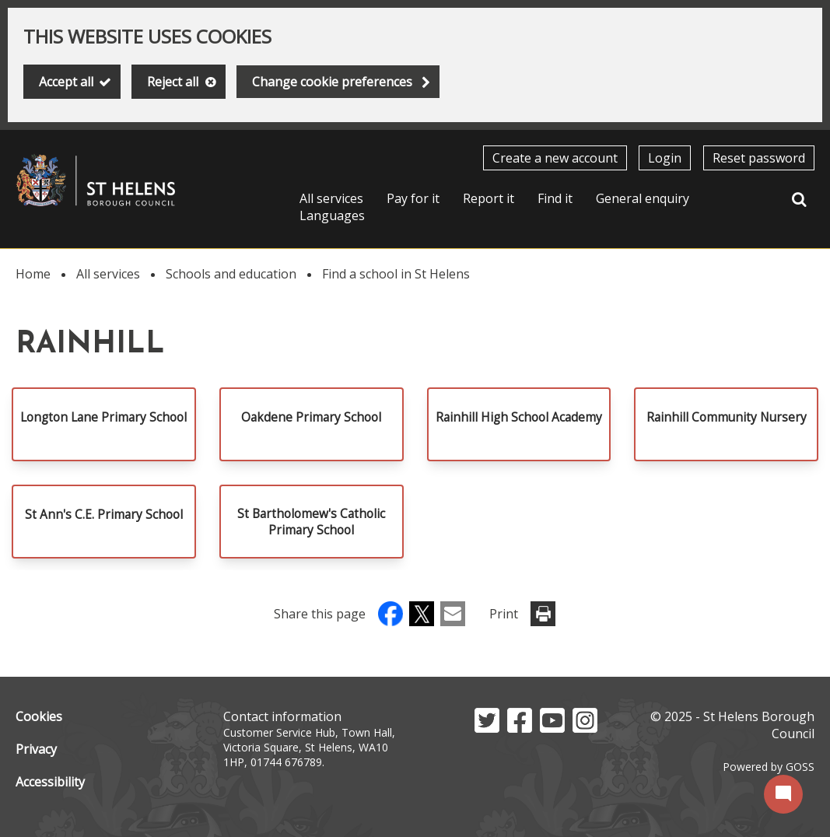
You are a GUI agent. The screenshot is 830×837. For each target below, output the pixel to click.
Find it (555, 198)
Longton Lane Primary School (103, 417)
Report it (488, 198)
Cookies (39, 716)
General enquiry (642, 198)
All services (331, 198)
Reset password (759, 157)
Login (664, 157)
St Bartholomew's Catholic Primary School (311, 522)
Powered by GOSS (768, 766)
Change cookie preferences (332, 81)
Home (33, 273)
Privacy (36, 749)
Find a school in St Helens (396, 273)
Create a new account (555, 157)
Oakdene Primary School (311, 417)
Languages (332, 215)
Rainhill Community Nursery (726, 417)
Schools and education (231, 273)
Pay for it (413, 198)
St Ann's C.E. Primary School (104, 514)
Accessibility (50, 781)
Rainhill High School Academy (519, 417)
